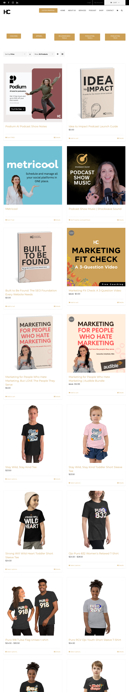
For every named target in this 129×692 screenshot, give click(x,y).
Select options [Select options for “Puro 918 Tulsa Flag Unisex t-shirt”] (12, 652)
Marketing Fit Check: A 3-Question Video (95, 290)
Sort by (9, 54)
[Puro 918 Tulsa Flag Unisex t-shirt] (33, 606)
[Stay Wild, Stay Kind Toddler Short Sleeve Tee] (96, 433)
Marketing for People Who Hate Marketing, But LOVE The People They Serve (30, 380)
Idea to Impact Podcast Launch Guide (93, 126)
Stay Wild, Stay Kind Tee (21, 467)
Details (57, 137)
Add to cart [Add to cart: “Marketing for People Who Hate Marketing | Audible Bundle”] (74, 393)
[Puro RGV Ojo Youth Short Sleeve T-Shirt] (96, 606)
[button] (122, 10)
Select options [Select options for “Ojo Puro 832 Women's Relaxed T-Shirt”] (75, 565)
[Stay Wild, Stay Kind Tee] (33, 433)
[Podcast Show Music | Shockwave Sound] (96, 175)
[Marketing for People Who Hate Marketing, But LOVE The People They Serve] (33, 343)
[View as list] (62, 54)
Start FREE (11, 137)
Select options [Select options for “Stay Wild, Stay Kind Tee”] (12, 479)
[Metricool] (33, 175)
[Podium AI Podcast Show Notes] (33, 93)
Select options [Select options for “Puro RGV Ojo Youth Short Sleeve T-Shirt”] (75, 652)
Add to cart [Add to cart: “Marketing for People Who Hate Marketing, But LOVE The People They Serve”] (11, 396)
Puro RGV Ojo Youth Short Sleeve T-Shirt (95, 639)
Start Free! (10, 220)
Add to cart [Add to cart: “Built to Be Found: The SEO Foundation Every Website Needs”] (11, 306)
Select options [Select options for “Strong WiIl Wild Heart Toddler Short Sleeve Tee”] (12, 569)
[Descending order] (30, 54)
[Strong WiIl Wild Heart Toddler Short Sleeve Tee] (33, 520)
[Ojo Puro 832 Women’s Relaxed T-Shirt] (96, 520)
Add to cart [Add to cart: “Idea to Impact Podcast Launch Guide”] (74, 138)
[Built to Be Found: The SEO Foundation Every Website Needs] (33, 257)
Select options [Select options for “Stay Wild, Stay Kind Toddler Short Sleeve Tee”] (75, 483)
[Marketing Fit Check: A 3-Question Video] (96, 257)
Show (41, 54)
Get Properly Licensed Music (80, 220)
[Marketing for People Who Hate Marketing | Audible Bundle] (96, 343)
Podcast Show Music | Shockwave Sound (95, 208)
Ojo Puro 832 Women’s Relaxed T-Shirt (94, 553)
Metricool (11, 208)
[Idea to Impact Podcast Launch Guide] (96, 93)
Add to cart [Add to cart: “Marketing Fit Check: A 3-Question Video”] (74, 302)
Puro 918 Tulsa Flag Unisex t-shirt (26, 639)
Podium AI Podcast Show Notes (26, 126)
